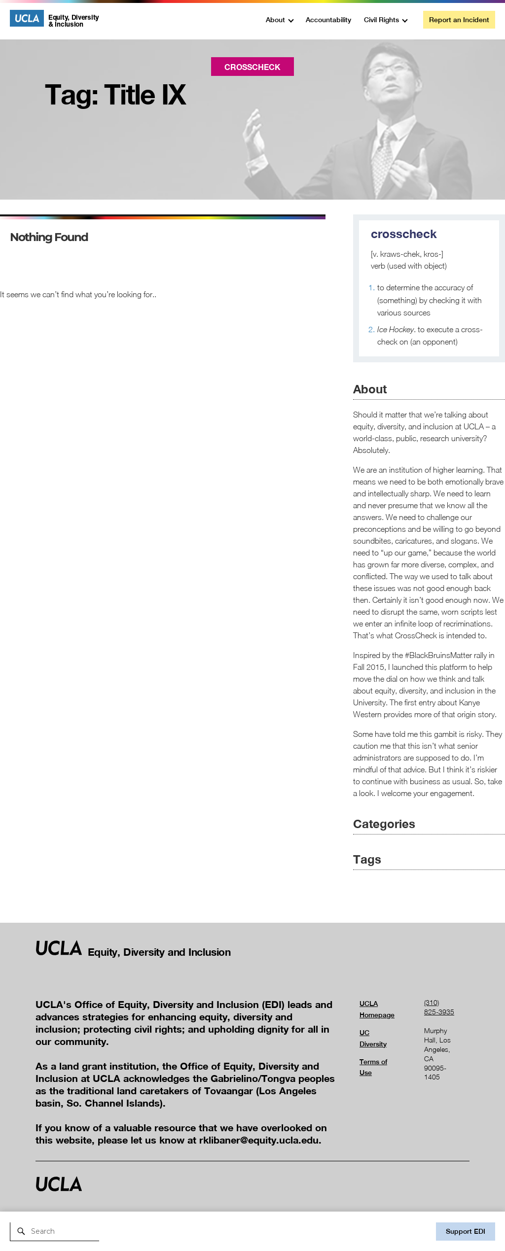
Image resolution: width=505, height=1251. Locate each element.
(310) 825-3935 (439, 1007)
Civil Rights (381, 20)
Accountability (328, 20)
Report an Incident (459, 20)
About (275, 20)
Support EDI (465, 1231)
